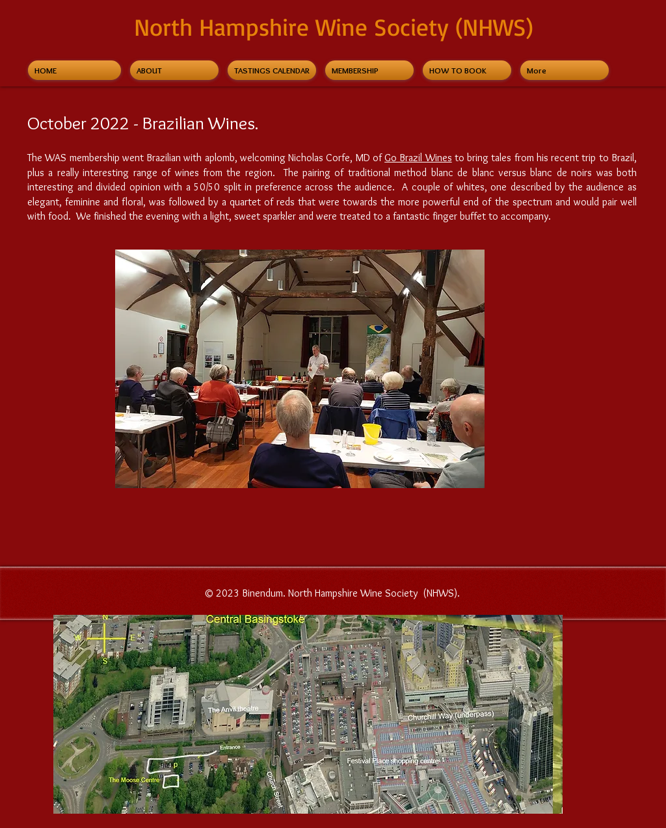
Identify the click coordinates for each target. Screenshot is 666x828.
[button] (300, 369)
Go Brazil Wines (418, 157)
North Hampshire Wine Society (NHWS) (333, 27)
